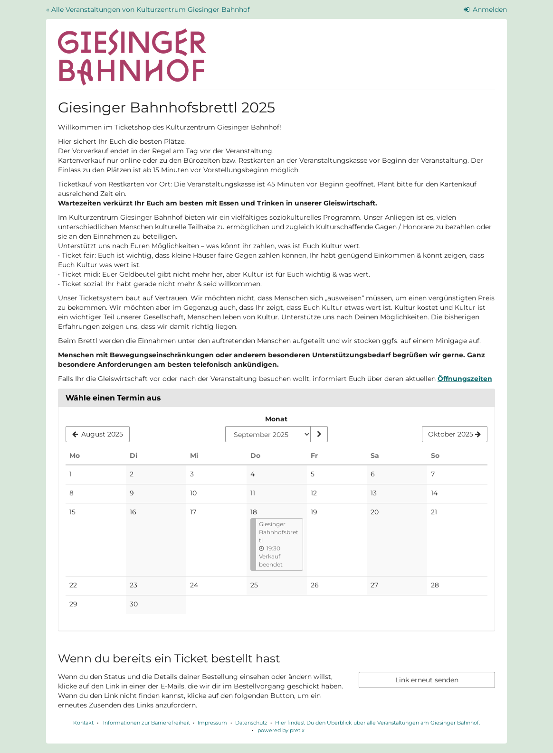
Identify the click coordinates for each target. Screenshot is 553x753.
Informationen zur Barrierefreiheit (146, 722)
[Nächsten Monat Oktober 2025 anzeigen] (454, 434)
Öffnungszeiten (465, 378)
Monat (276, 419)
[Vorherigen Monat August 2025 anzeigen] (98, 434)
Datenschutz (251, 722)
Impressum (212, 722)
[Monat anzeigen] (318, 434)
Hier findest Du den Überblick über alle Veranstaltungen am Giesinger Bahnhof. (377, 722)
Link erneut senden (426, 680)
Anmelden (485, 9)
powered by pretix (281, 730)
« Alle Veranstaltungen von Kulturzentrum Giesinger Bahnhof (148, 9)
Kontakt (83, 722)
